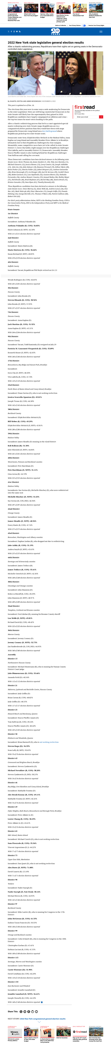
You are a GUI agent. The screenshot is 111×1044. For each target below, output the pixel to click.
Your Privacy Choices (77, 26)
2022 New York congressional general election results (42, 1018)
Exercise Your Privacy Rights (96, 25)
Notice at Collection (60, 25)
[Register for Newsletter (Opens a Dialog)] (101, 116)
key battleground (50, 131)
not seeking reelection (49, 742)
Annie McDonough (34, 101)
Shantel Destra (16, 101)
